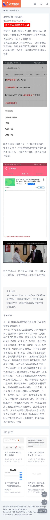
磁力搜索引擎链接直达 (17, 25)
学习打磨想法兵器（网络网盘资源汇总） (12, 486)
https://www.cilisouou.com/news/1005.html (27, 295)
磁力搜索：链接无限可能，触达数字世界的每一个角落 (36, 486)
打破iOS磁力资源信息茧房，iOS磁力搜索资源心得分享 (36, 455)
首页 (8, 10)
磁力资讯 (15, 10)
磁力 (37, 35)
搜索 (42, 35)
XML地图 (18, 515)
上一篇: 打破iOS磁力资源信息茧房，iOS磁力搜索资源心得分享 (24, 324)
